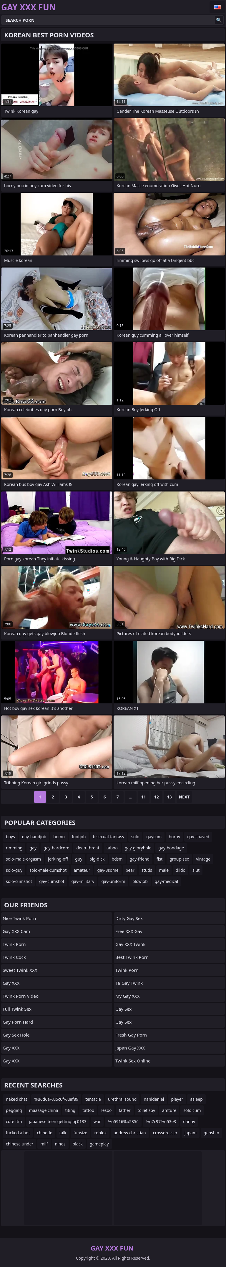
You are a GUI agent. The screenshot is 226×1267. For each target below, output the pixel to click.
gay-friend (139, 859)
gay (32, 848)
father (124, 1110)
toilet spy (146, 1110)
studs (147, 870)
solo (135, 836)
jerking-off (58, 859)
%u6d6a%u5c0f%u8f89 (56, 1099)
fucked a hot (18, 1132)
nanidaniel (154, 1099)
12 (156, 797)
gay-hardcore (56, 848)
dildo (180, 870)
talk (63, 1132)
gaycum (154, 836)
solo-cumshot (19, 881)
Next (184, 797)
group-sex (179, 859)
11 (143, 797)
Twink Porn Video (21, 996)
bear (130, 870)
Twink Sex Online (133, 1061)
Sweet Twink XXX (20, 970)
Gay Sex (123, 1009)
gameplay (99, 1144)
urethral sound (122, 1099)
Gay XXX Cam (16, 931)
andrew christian (130, 1132)
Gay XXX (11, 983)
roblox (100, 1132)
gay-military (83, 881)
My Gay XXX (127, 996)
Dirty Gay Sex (129, 918)
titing (70, 1110)
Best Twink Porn (132, 957)
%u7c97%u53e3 (161, 1121)
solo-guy (14, 870)
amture (169, 1110)
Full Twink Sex (17, 1009)
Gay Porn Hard (18, 1022)
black (78, 1144)
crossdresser (165, 1132)
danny (189, 1121)
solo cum (192, 1110)
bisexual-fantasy (108, 836)
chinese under (19, 1144)
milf (44, 1144)
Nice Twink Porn (19, 918)
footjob (79, 836)
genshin (211, 1132)
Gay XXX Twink (130, 944)
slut (196, 870)
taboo (112, 848)
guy (78, 859)
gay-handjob (34, 836)
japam (191, 1132)
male (164, 870)
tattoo (88, 1110)
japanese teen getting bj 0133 (58, 1121)
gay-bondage (171, 848)
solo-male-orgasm (23, 859)
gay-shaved (198, 836)
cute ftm (14, 1121)
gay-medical (166, 881)
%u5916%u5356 (123, 1121)
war (97, 1121)
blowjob (140, 881)
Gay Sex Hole (16, 1035)
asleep (196, 1099)
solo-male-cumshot (48, 870)
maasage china (43, 1110)
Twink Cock (14, 957)
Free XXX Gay (128, 931)
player (177, 1099)
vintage (203, 859)
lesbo (106, 1110)
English (217, 7)
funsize (80, 1132)
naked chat (16, 1099)
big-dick (97, 859)
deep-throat (87, 848)
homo (59, 836)
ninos (60, 1144)
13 (169, 797)
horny (174, 836)
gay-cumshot (51, 881)
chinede (44, 1132)
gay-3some (107, 870)
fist (159, 859)
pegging (14, 1110)
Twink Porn (14, 944)
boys (10, 836)
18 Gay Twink (129, 983)
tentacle (93, 1099)
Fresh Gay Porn (131, 1035)
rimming (14, 848)
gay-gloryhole (138, 848)
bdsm (117, 859)
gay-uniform (113, 881)
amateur (82, 870)
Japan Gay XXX (130, 1048)
